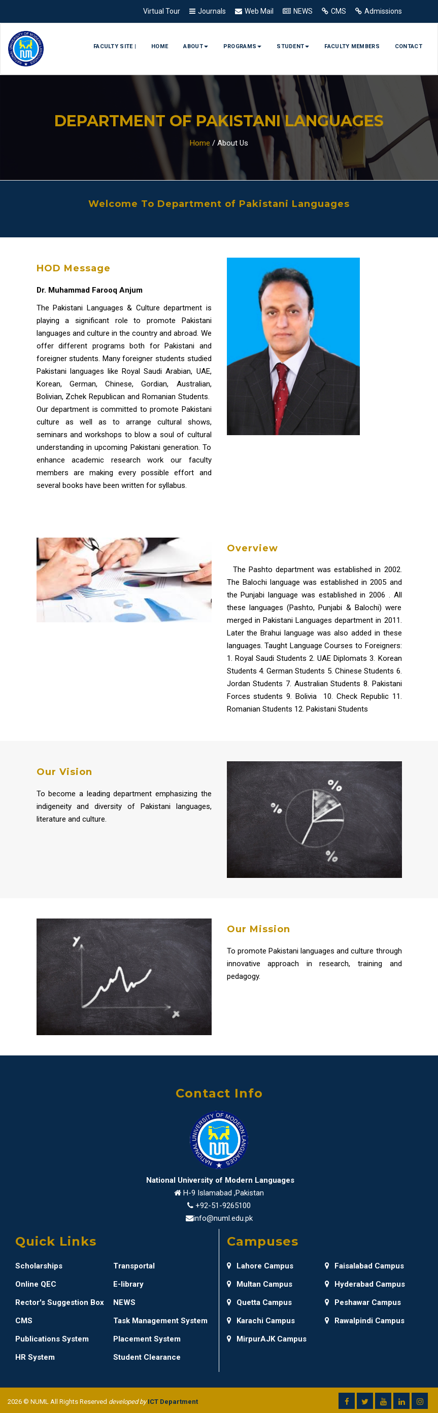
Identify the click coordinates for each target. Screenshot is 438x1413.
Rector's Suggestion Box (59, 1302)
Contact (408, 46)
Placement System (147, 1339)
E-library (128, 1284)
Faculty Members (352, 46)
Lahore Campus (260, 1265)
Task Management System (160, 1320)
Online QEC (35, 1284)
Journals (212, 11)
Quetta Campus (259, 1302)
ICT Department (173, 1401)
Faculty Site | (114, 46)
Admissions (383, 11)
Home (159, 46)
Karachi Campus (261, 1320)
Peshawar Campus (363, 1302)
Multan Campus (259, 1284)
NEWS (303, 11)
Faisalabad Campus (364, 1265)
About (195, 46)
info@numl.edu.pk (223, 1218)
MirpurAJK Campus (267, 1339)
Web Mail (259, 11)
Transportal (134, 1265)
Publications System (52, 1339)
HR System (35, 1357)
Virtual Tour (161, 11)
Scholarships (38, 1265)
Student (293, 46)
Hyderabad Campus (365, 1284)
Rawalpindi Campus (365, 1320)
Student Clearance (147, 1357)
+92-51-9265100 (223, 1205)
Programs (242, 46)
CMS (338, 11)
